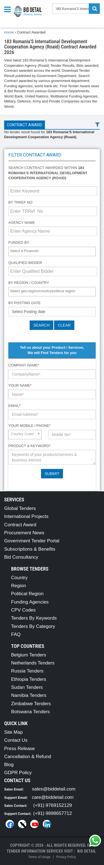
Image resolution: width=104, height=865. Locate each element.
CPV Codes (23, 610)
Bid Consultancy (21, 557)
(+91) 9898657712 (52, 813)
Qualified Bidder (25, 263)
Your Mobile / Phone (29, 425)
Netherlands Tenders (33, 663)
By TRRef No (20, 202)
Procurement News (24, 532)
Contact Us (15, 740)
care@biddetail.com (53, 797)
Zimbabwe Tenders (31, 703)
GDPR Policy (18, 772)
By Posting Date (24, 303)
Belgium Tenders (28, 655)
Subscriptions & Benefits (29, 549)
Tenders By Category (33, 626)
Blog (9, 764)
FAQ (16, 634)
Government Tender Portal (31, 540)
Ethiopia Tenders (28, 679)
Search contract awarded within (47, 173)
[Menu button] (9, 9)
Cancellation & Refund (27, 756)
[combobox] (52, 251)
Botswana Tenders (30, 711)
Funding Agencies (30, 602)
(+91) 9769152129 (52, 805)
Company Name (23, 365)
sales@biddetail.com (53, 789)
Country (19, 577)
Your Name (20, 385)
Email (14, 406)
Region (18, 585)
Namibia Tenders (28, 695)
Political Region (27, 593)
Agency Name (21, 222)
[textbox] (53, 251)
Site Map (13, 732)
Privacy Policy (66, 857)
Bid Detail (86, 851)
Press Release (19, 748)
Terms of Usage (39, 857)
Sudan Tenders (27, 687)
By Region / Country (28, 283)
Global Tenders (20, 508)
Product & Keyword (29, 446)
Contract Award (24, 125)
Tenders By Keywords (34, 618)
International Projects (26, 516)
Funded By (18, 242)
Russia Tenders (27, 671)
